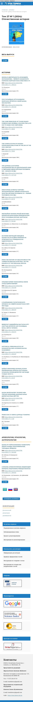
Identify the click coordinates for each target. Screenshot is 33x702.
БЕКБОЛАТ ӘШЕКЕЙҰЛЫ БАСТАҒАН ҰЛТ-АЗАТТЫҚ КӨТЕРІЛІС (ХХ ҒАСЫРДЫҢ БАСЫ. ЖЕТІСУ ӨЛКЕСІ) (15, 326)
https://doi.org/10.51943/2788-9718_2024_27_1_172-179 (12, 266)
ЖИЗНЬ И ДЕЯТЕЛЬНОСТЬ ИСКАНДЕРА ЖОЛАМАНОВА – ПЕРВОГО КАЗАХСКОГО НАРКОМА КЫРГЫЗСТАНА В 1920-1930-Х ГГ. (16, 79)
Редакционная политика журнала (15, 528)
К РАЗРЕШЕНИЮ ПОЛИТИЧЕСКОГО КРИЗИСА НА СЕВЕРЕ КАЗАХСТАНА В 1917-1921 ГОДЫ (16, 304)
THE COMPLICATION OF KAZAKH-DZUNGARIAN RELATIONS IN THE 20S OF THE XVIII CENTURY (16, 145)
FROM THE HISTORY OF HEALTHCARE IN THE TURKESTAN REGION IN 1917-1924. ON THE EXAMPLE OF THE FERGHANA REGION (16, 261)
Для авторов (6, 513)
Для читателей (7, 510)
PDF (5, 60)
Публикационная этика (11, 532)
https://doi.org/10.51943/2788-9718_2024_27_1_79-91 (12, 150)
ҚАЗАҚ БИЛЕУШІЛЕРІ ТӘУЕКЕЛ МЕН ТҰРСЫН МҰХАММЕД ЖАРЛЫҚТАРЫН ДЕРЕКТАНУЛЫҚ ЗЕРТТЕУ (14, 394)
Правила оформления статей (13, 557)
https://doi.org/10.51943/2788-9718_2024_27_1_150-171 (12, 331)
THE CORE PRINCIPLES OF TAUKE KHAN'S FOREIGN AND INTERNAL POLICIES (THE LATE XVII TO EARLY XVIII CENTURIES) (16, 123)
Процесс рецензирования (12, 536)
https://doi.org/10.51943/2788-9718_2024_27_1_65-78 (12, 198)
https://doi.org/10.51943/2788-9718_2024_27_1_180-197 (12, 309)
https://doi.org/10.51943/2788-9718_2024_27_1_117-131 (12, 174)
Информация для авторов (12, 553)
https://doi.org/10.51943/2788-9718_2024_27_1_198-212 (12, 84)
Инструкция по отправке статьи (14, 560)
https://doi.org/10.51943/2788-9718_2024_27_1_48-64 (12, 128)
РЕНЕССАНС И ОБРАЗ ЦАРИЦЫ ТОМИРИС (16, 415)
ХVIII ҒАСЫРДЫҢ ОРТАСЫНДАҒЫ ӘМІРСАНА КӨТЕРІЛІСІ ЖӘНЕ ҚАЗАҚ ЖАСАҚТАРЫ (14, 101)
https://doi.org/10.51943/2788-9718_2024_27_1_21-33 (12, 377)
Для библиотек (7, 515)
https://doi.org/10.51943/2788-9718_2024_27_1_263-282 (12, 451)
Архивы (11, 10)
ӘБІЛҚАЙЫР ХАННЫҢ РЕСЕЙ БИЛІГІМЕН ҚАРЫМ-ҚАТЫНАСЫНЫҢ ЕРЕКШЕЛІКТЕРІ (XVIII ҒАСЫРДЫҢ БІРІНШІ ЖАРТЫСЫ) (15, 215)
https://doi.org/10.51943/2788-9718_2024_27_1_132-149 (12, 286)
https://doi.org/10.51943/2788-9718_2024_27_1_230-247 (12, 353)
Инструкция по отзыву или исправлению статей (12, 565)
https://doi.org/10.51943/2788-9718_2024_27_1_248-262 (12, 471)
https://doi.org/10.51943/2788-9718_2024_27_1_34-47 (12, 399)
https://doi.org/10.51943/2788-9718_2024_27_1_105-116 (12, 106)
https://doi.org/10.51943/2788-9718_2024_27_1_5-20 (12, 418)
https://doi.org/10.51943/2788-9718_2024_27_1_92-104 (12, 220)
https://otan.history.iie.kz (15, 695)
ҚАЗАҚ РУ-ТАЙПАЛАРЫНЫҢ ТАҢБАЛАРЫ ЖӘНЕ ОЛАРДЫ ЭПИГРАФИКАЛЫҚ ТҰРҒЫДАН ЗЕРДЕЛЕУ (16, 446)
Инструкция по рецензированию (14, 540)
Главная (5, 10)
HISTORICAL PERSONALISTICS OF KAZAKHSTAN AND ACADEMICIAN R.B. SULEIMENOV (14, 348)
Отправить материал (11, 498)
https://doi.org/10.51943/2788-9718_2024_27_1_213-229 (12, 244)
